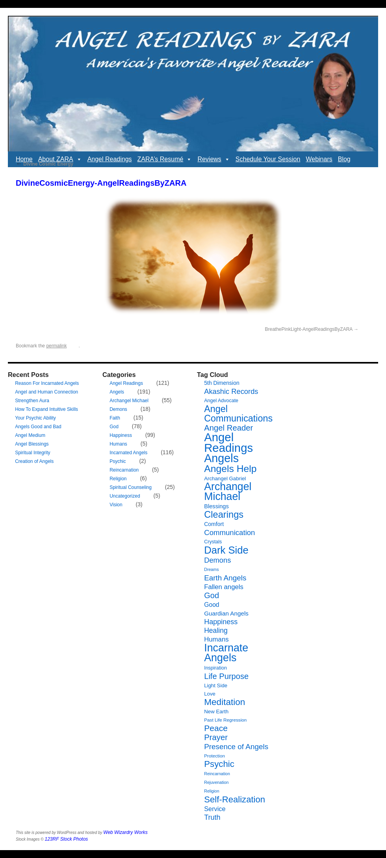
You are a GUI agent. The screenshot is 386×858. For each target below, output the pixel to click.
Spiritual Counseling (130, 487)
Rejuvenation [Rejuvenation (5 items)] (216, 782)
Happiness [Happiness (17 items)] (221, 622)
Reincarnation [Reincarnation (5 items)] (217, 773)
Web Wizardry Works (125, 832)
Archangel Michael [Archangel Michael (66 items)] (227, 491)
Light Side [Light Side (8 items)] (215, 685)
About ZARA (60, 159)
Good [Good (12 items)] (211, 604)
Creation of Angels (34, 461)
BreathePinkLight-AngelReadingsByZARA (309, 329)
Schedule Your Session (268, 159)
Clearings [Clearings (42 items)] (223, 514)
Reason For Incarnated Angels (47, 383)
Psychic (117, 461)
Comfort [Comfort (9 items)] (214, 524)
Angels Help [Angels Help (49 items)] (230, 468)
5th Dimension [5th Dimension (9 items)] (221, 383)
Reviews (213, 159)
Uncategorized (124, 496)
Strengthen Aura (32, 400)
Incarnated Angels (128, 452)
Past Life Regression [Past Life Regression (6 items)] (225, 719)
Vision (115, 504)
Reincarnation (124, 470)
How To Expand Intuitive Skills (46, 409)
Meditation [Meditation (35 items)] (224, 702)
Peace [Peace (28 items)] (216, 728)
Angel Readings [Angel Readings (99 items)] (228, 442)
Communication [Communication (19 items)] (229, 532)
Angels (116, 392)
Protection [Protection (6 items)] (214, 755)
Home (24, 159)
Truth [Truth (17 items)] (212, 817)
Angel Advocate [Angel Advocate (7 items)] (221, 400)
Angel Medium (30, 435)
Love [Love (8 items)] (209, 694)
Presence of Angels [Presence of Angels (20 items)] (236, 746)
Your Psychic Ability (35, 418)
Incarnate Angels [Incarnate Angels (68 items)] (226, 653)
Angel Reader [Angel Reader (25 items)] (228, 427)
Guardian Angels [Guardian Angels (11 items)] (226, 613)
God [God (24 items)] (211, 595)
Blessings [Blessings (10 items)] (216, 506)
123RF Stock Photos (66, 839)
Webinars (319, 159)
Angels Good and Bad (38, 426)
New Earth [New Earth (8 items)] (216, 711)
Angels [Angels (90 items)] (221, 458)
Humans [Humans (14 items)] (216, 639)
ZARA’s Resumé (164, 159)
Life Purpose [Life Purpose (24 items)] (226, 676)
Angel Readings (109, 159)
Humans (118, 444)
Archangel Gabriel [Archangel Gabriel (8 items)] (225, 478)
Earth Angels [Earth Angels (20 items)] (225, 578)
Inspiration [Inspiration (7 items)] (215, 668)
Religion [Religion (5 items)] (211, 791)
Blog (344, 159)
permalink (56, 346)
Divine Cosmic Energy (44, 164)
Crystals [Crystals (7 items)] (213, 542)
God (114, 426)
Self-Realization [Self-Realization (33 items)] (234, 799)
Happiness (120, 435)
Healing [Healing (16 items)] (216, 630)
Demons (118, 409)
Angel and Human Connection (46, 392)
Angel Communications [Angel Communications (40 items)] (238, 413)
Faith (114, 418)
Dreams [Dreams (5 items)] (211, 569)
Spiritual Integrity (32, 452)
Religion (117, 478)
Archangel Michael (128, 400)
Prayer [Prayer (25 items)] (216, 737)
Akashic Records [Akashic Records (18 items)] (231, 391)
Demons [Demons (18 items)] (217, 560)
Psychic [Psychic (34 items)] (219, 764)
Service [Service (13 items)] (214, 808)
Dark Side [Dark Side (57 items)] (226, 550)
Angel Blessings (31, 444)
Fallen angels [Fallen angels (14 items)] (223, 587)
